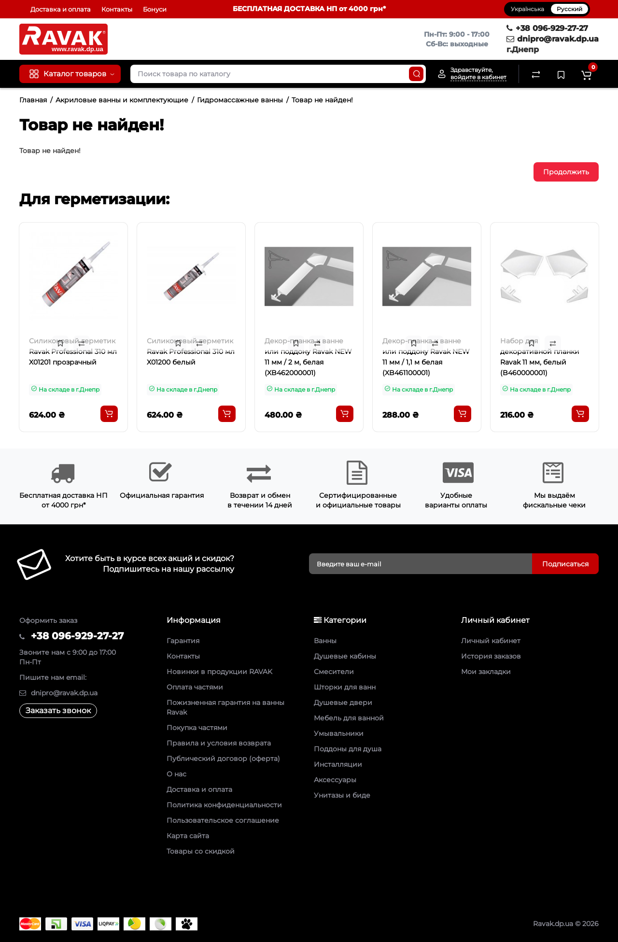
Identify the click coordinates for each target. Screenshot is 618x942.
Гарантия (183, 640)
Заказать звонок (58, 710)
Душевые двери (343, 702)
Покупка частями (197, 727)
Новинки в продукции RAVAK (219, 671)
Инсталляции (338, 764)
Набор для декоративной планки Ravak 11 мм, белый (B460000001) (539, 357)
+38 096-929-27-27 (547, 28)
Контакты (116, 9)
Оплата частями (195, 687)
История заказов (491, 656)
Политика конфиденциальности (224, 805)
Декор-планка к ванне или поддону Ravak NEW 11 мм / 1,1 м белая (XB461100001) (426, 357)
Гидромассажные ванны (240, 100)
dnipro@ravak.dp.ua (552, 38)
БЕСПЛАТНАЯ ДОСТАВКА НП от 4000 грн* (309, 8)
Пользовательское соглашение (223, 820)
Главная (33, 100)
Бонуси (155, 9)
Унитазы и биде (342, 795)
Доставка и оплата (60, 9)
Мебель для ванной (349, 718)
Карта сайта (188, 835)
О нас (176, 774)
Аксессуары (335, 779)
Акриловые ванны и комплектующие (122, 100)
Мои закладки (486, 671)
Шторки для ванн (345, 687)
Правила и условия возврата (219, 743)
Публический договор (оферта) (223, 758)
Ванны (325, 640)
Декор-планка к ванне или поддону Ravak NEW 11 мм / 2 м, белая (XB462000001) (308, 357)
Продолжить (566, 172)
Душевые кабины (345, 656)
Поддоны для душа (347, 749)
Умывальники (339, 733)
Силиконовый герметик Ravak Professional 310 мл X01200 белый (191, 351)
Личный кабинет (490, 640)
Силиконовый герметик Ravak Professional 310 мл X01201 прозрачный (73, 351)
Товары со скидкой (201, 851)
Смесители (334, 671)
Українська (527, 9)
